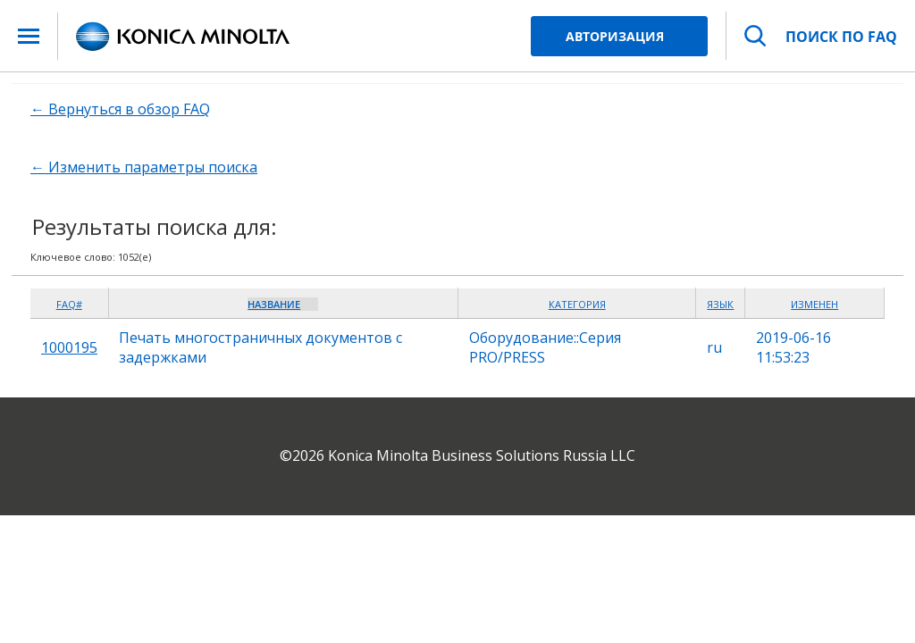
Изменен (814, 304)
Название (274, 304)
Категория (577, 304)
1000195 (69, 347)
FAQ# (69, 304)
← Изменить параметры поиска (143, 167)
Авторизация (615, 36)
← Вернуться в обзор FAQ (120, 109)
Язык (720, 304)
